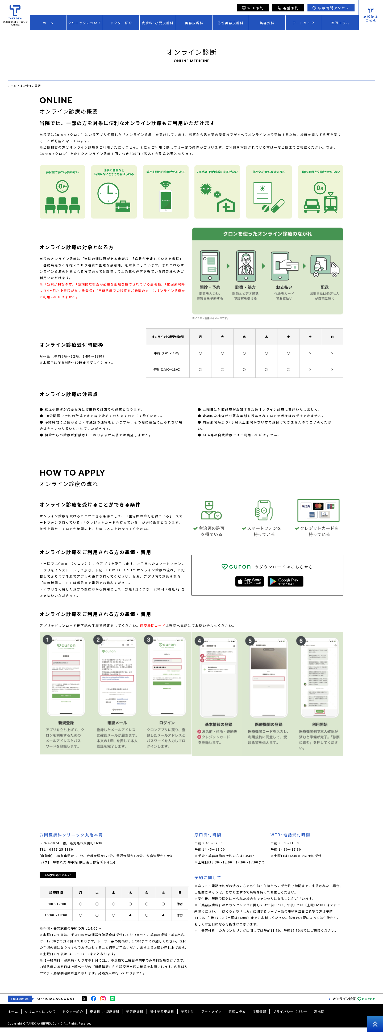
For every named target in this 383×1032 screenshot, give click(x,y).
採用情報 (259, 1016)
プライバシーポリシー (290, 1016)
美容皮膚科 (194, 22)
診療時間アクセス (331, 7)
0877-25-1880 (61, 850)
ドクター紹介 (121, 22)
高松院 (319, 1016)
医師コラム (340, 22)
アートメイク (304, 22)
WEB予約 (253, 7)
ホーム (48, 22)
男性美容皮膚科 (231, 22)
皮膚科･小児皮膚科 (158, 22)
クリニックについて (84, 22)
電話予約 (288, 7)
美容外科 (267, 22)
